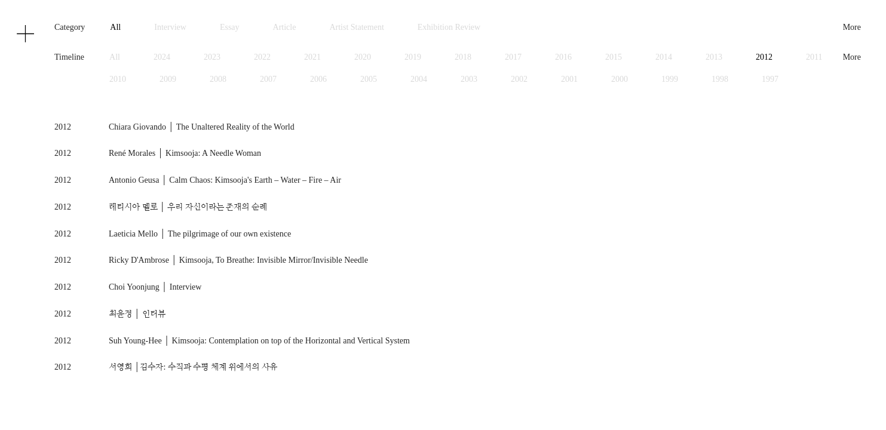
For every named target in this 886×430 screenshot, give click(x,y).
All (115, 27)
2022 (262, 57)
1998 (720, 79)
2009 (168, 79)
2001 (569, 79)
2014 (663, 57)
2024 (162, 57)
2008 (218, 79)
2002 (519, 79)
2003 (469, 79)
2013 (714, 57)
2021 (312, 57)
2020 (362, 57)
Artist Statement (356, 27)
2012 (764, 57)
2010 (117, 79)
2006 (318, 79)
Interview (170, 27)
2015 (613, 57)
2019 (412, 57)
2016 (563, 57)
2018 (463, 57)
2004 (418, 79)
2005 (368, 79)
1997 (770, 79)
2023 (212, 57)
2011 (814, 57)
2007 (268, 79)
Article (284, 27)
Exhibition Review (449, 27)
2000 (619, 79)
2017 (513, 57)
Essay (230, 27)
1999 (669, 79)
